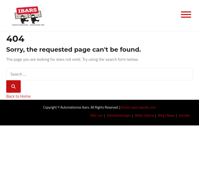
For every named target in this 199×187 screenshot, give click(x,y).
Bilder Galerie (144, 115)
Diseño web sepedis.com (138, 107)
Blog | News (166, 115)
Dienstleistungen (119, 115)
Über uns (96, 115)
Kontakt (184, 115)
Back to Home (18, 96)
